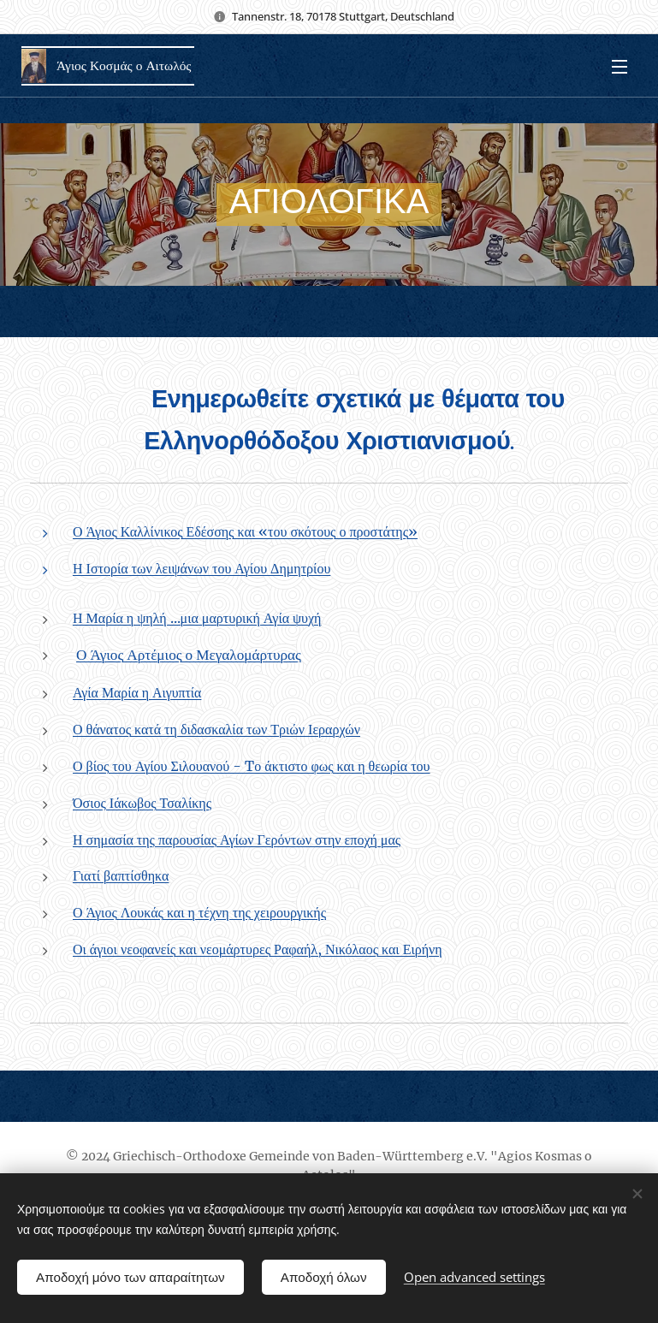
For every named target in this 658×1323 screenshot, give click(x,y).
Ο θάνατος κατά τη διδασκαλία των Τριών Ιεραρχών (216, 729)
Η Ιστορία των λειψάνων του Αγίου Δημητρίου (201, 568)
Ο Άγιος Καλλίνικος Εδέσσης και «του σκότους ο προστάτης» (245, 531)
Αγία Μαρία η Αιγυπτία (137, 692)
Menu (619, 67)
